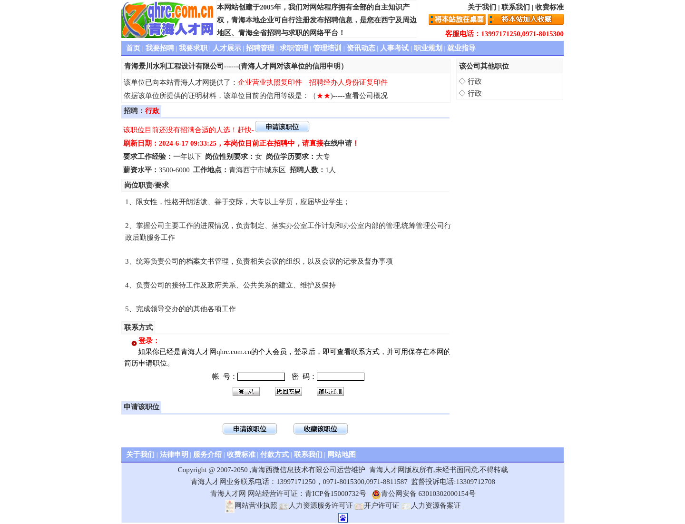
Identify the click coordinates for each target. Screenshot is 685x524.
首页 (133, 48)
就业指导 (461, 48)
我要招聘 (160, 48)
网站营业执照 (251, 505)
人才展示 (227, 48)
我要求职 (193, 48)
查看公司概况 (366, 95)
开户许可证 (377, 505)
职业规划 (428, 48)
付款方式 (274, 454)
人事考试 (394, 48)
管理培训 (327, 48)
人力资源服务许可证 (316, 505)
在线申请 (337, 143)
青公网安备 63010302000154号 (424, 493)
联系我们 (515, 7)
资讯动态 (361, 48)
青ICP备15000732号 (335, 493)
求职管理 (294, 48)
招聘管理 (260, 48)
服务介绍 (207, 454)
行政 (475, 81)
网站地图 (341, 454)
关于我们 (482, 7)
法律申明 (174, 454)
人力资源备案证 (431, 505)
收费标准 (549, 7)
